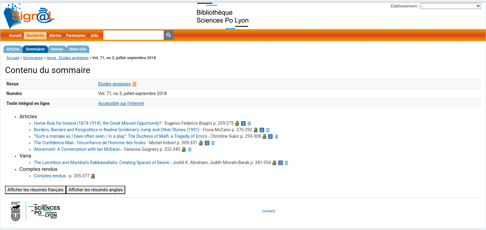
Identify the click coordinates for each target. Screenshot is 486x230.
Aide (94, 35)
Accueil (15, 35)
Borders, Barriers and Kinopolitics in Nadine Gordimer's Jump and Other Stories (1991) (116, 129)
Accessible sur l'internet (121, 103)
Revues (57, 49)
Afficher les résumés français (35, 189)
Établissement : (405, 6)
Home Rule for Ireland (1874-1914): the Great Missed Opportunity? (97, 123)
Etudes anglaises (114, 83)
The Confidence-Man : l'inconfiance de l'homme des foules (90, 142)
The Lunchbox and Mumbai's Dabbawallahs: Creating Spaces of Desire (101, 162)
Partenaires (76, 35)
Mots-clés (77, 49)
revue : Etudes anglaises (67, 57)
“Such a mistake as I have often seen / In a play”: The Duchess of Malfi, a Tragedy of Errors (120, 136)
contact (268, 211)
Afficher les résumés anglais (95, 189)
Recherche (35, 35)
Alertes (55, 35)
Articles (13, 49)
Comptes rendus (50, 175)
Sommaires (35, 49)
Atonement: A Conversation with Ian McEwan (77, 149)
